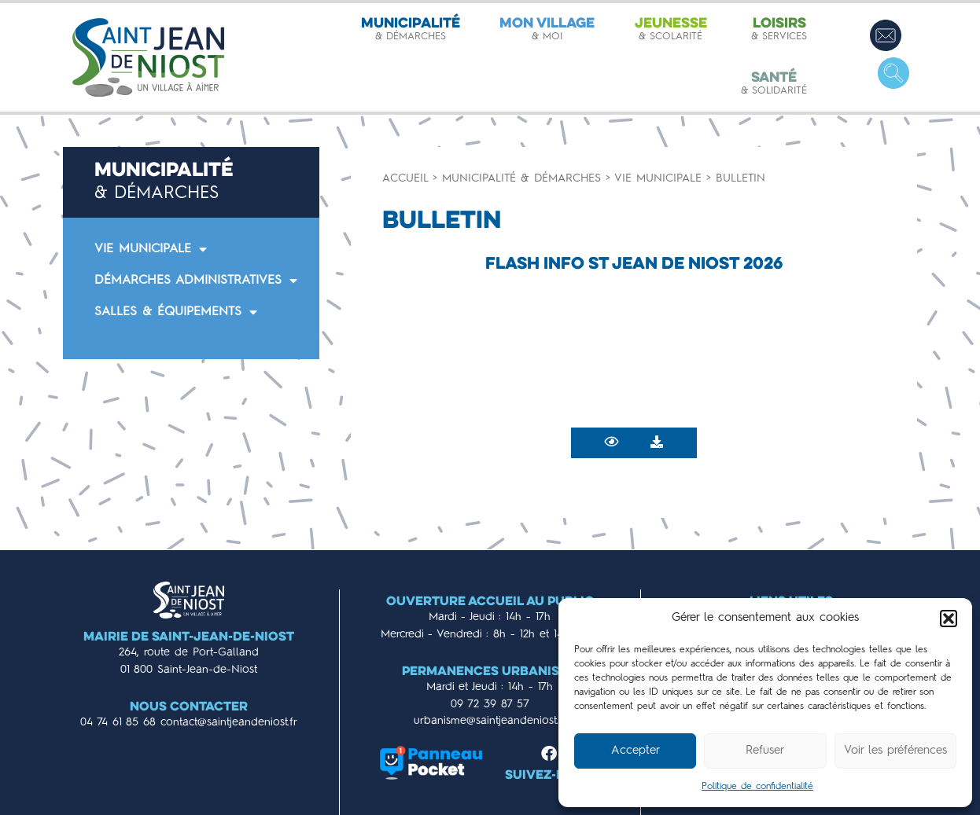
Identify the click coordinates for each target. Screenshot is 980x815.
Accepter (635, 751)
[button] (948, 618)
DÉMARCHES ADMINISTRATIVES (195, 280)
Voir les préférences (895, 751)
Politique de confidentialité (757, 786)
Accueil (405, 178)
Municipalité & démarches (521, 178)
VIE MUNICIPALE (150, 249)
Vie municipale (658, 178)
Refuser (765, 751)
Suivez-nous (549, 776)
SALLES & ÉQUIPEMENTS (175, 312)
